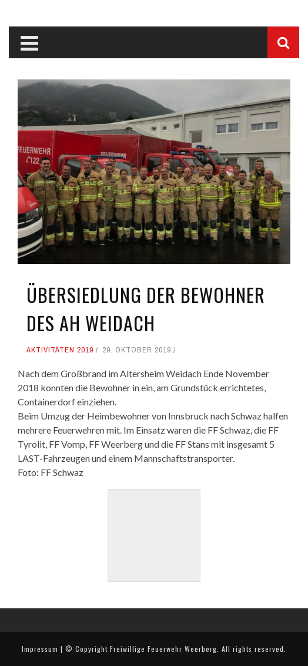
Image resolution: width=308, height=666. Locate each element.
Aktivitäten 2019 (59, 350)
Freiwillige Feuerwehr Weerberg (163, 649)
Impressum (40, 649)
